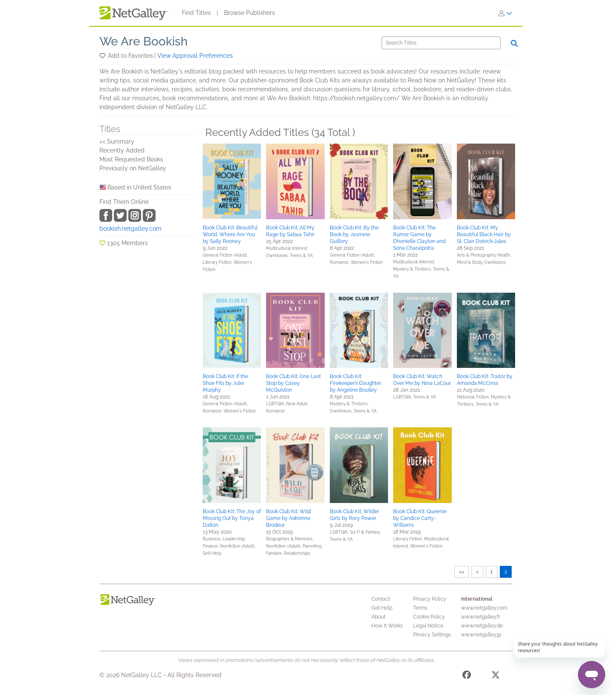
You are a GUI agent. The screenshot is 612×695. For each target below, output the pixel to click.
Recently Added (121, 150)
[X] (495, 676)
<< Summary (116, 141)
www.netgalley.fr (480, 617)
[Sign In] (505, 13)
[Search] (441, 43)
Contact (380, 599)
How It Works (387, 626)
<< (461, 572)
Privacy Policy (429, 599)
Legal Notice (428, 626)
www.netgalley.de (482, 626)
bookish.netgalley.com (130, 228)
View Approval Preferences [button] (195, 55)
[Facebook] (466, 676)
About (378, 617)
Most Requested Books (131, 159)
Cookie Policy (429, 617)
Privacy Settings (432, 635)
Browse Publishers (249, 12)
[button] (103, 56)
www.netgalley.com (484, 608)
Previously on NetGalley (132, 168)
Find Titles (196, 12)
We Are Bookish (143, 41)
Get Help (381, 608)
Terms (420, 608)
